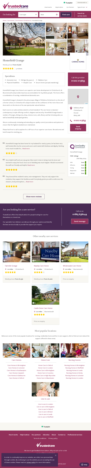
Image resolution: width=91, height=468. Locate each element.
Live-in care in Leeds (45, 414)
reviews (19, 68)
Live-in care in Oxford (45, 409)
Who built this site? (59, 464)
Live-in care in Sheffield (45, 417)
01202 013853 (78, 80)
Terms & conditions (40, 438)
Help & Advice (59, 7)
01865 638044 (79, 214)
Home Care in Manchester (45, 378)
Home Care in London (45, 368)
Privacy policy (52, 438)
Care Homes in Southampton (16, 370)
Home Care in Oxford (45, 365)
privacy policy (31, 462)
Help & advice (24, 435)
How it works (48, 7)
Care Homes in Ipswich (16, 373)
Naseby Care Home (41, 265)
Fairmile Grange (11, 265)
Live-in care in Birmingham (45, 407)
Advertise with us (82, 2)
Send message (79, 221)
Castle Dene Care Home (43, 308)
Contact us (61, 435)
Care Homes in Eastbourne (16, 375)
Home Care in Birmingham (45, 370)
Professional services (75, 435)
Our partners (36, 435)
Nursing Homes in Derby (74, 373)
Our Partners (70, 7)
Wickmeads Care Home (72, 265)
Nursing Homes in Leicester (74, 375)
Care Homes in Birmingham (17, 365)
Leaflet (86, 103)
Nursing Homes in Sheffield (74, 368)
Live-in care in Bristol (46, 412)
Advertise (46, 435)
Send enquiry (78, 127)
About (54, 435)
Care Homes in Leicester (16, 368)
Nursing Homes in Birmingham (74, 365)
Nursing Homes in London (74, 378)
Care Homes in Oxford (16, 378)
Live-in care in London (45, 404)
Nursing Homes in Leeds (74, 370)
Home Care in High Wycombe (45, 375)
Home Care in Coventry (45, 373)
